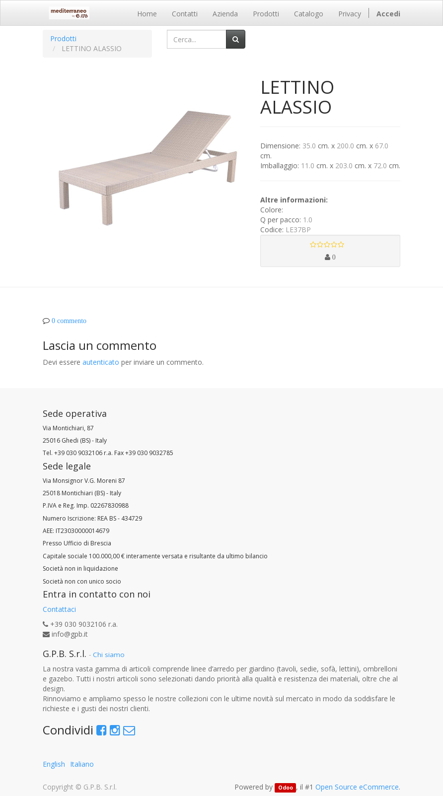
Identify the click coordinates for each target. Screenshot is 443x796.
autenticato (100, 362)
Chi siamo (109, 654)
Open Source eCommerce (357, 787)
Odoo (285, 787)
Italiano (82, 764)
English (54, 764)
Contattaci (59, 609)
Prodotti (63, 38)
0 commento (69, 320)
